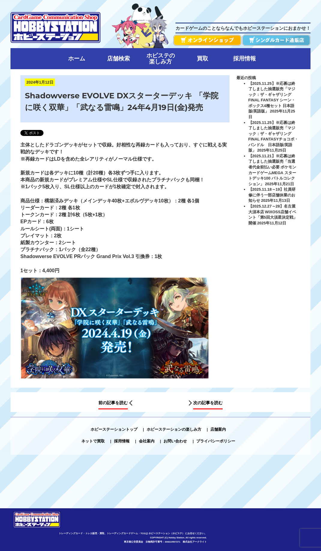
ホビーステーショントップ (114, 429)
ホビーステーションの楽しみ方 (174, 429)
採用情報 (122, 441)
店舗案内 (218, 429)
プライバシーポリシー (215, 441)
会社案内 (146, 441)
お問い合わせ (175, 441)
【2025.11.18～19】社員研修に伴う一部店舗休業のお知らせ (272, 195)
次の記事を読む (208, 402)
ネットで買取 (93, 441)
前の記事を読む (113, 402)
